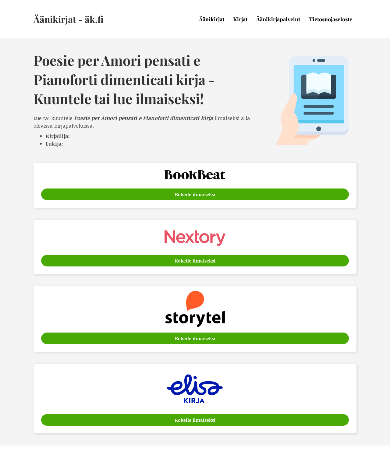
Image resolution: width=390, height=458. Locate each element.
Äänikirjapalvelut (278, 19)
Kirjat (240, 19)
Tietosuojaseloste (330, 19)
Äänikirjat (211, 19)
